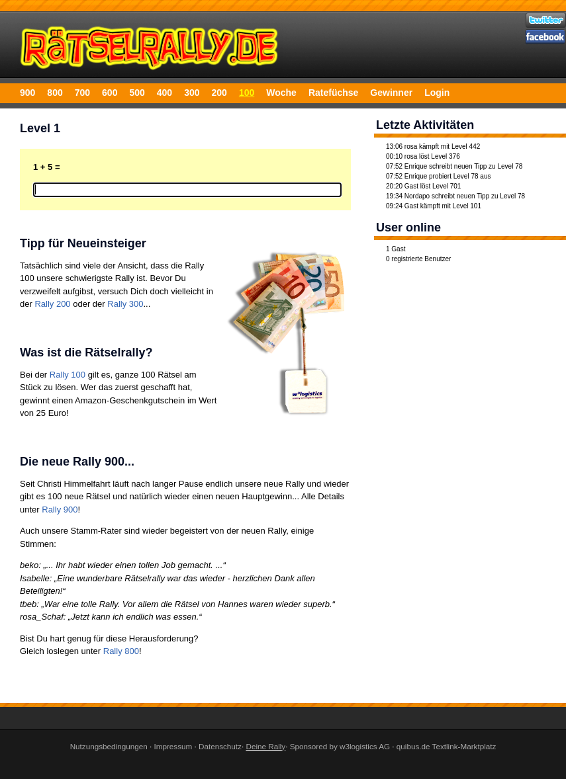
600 (109, 92)
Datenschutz (220, 746)
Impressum (173, 746)
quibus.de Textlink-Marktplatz (446, 746)
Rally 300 (125, 304)
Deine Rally (265, 746)
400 (164, 92)
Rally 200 (52, 304)
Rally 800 (121, 651)
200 (219, 92)
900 (27, 92)
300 (191, 92)
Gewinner (391, 92)
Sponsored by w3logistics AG (340, 746)
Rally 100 (67, 375)
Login (436, 92)
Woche (281, 92)
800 (54, 92)
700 (82, 92)
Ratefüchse (333, 92)
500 (136, 92)
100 (246, 92)
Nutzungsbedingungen (109, 746)
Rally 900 (59, 509)
